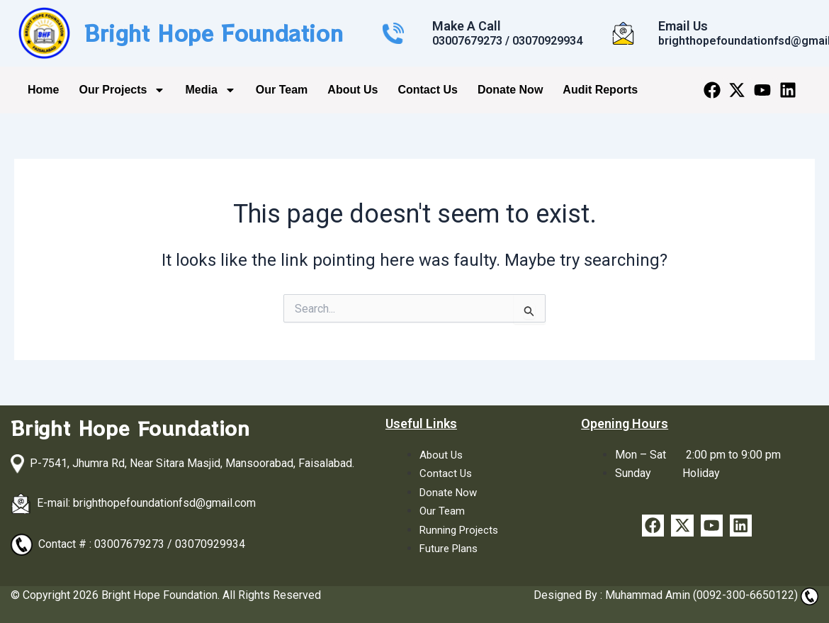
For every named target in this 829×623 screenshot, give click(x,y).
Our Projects (122, 90)
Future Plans (450, 548)
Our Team (282, 90)
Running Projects (461, 530)
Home (43, 90)
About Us (352, 90)
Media (210, 90)
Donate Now (510, 90)
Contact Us (427, 90)
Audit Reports (600, 90)
